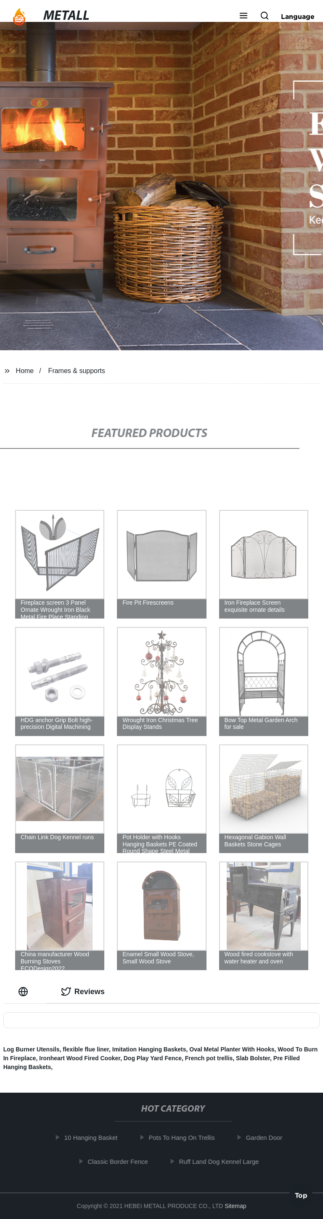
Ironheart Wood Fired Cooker (79, 1058)
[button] (243, 16)
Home (25, 370)
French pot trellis (209, 1058)
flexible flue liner (86, 1049)
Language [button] (298, 16)
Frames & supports (76, 370)
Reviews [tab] (83, 992)
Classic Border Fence (120, 1161)
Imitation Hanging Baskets (149, 1049)
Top (301, 1196)
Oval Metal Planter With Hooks (231, 1049)
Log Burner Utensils (31, 1049)
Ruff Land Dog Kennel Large (222, 1161)
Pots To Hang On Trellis (184, 1137)
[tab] (24, 992)
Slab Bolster (253, 1058)
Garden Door (267, 1137)
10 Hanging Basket (94, 1137)
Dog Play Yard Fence (153, 1058)
